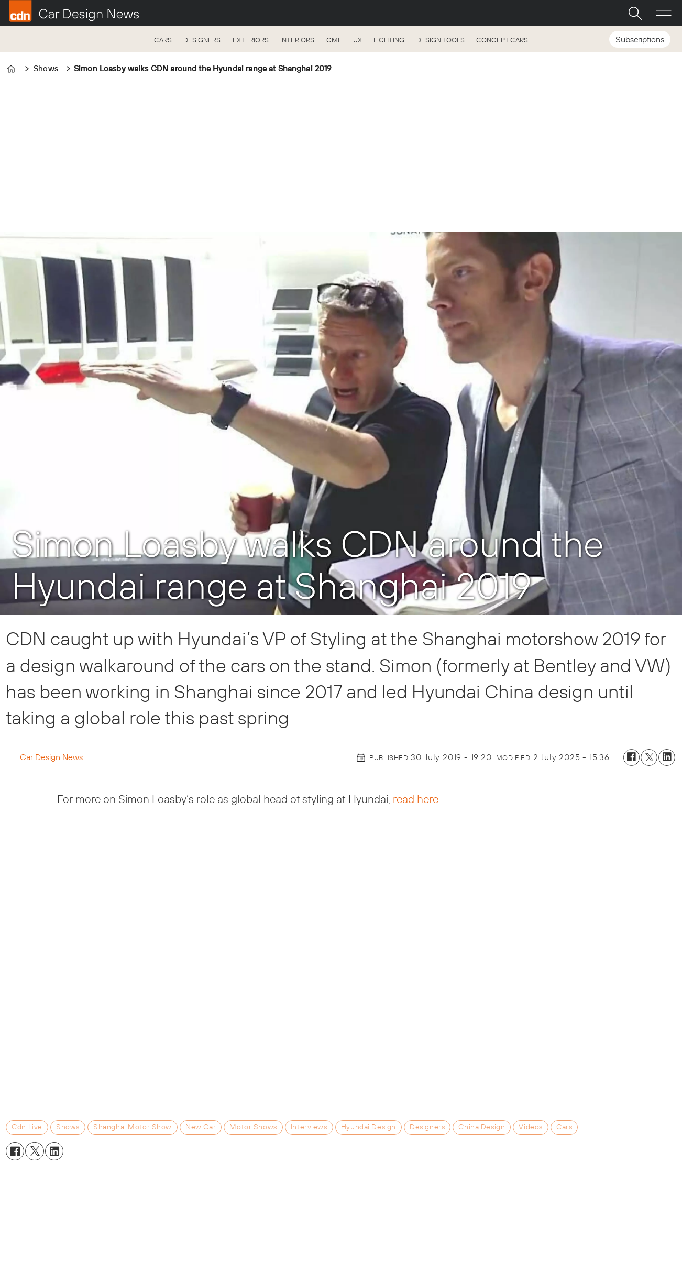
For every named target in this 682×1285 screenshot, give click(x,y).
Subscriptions (639, 39)
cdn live (27, 1127)
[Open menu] (664, 13)
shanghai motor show (132, 1127)
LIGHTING (388, 40)
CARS (163, 40)
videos (530, 1127)
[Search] (634, 13)
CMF (334, 40)
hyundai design (368, 1127)
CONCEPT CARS (502, 40)
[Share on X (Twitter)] (649, 757)
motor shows (253, 1127)
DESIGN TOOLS (440, 40)
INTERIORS (297, 40)
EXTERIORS (251, 40)
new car (200, 1127)
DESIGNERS (202, 40)
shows (68, 1127)
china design (481, 1127)
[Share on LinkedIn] (666, 757)
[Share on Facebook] (631, 757)
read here (415, 799)
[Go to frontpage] (73, 11)
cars (564, 1127)
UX (357, 40)
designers (427, 1127)
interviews (309, 1127)
